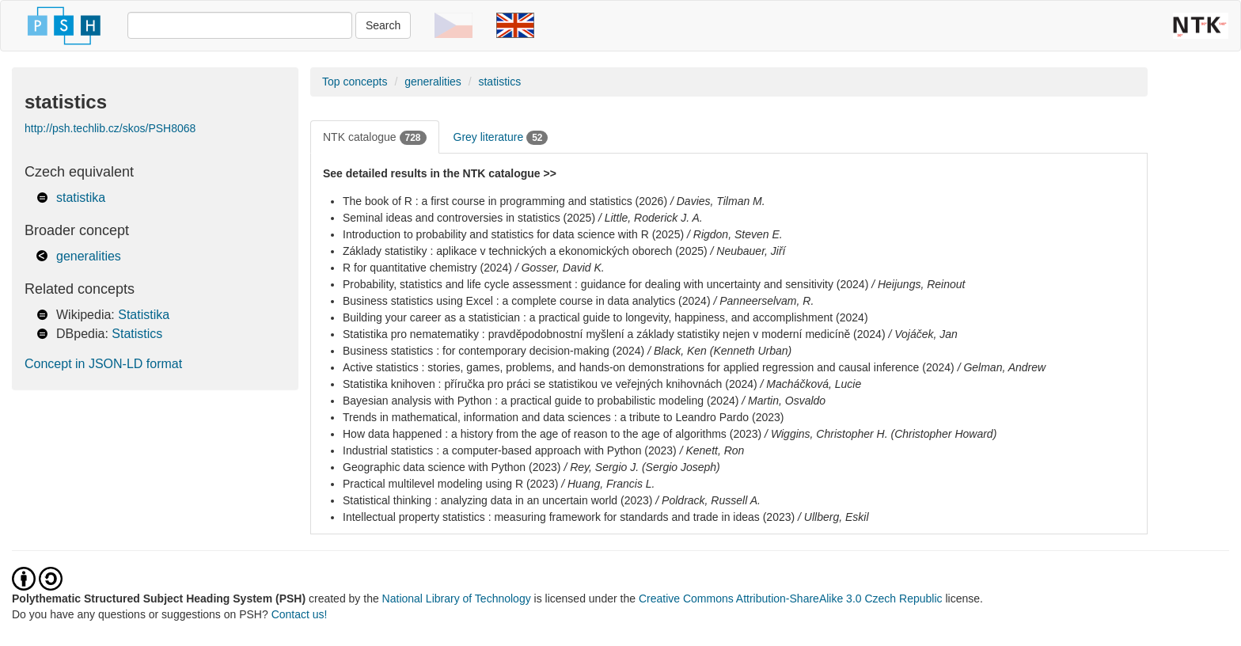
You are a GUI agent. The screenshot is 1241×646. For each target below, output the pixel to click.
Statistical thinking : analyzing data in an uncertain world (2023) (497, 500)
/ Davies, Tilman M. (717, 201)
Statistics (137, 333)
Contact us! (299, 614)
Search (383, 25)
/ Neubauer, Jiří (748, 251)
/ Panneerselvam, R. (763, 300)
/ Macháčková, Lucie (811, 384)
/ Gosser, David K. (560, 267)
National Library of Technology (456, 598)
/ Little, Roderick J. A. (650, 217)
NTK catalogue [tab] (375, 138)
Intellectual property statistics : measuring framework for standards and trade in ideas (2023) (569, 517)
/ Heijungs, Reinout (918, 284)
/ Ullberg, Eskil (833, 517)
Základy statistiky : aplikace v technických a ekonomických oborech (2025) (525, 251)
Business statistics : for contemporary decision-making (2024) (493, 350)
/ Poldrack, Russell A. (708, 500)
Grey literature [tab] (501, 138)
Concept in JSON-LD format (103, 363)
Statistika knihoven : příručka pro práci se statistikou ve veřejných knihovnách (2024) (550, 384)
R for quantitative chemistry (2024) (427, 267)
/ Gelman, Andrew (1002, 367)
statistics (499, 81)
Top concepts (355, 81)
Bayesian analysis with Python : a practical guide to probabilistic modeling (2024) (540, 400)
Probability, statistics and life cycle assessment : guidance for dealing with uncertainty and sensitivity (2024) (605, 284)
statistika (80, 197)
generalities (88, 256)
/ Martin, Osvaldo (783, 400)
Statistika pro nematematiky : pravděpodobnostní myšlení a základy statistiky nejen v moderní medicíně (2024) (614, 334)
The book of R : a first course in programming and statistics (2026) (505, 201)
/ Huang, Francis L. (608, 483)
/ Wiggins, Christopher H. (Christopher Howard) (880, 434)
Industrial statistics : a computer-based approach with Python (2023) (510, 450)
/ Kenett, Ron (712, 450)
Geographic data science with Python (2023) (452, 467)
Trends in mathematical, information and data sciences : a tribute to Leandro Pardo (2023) (563, 417)
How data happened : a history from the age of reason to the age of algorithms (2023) (552, 434)
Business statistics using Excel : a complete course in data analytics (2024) (527, 300)
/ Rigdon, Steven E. (735, 234)
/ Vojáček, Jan (922, 334)
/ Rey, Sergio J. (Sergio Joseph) (641, 467)
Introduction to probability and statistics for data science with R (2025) (513, 234)
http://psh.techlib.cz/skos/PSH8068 (110, 128)
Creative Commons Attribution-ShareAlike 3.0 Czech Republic (792, 598)
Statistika (143, 314)
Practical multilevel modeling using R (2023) (450, 483)
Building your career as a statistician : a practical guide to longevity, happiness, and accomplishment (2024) (605, 317)
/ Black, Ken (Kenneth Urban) (719, 350)
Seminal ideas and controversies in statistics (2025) (469, 217)
